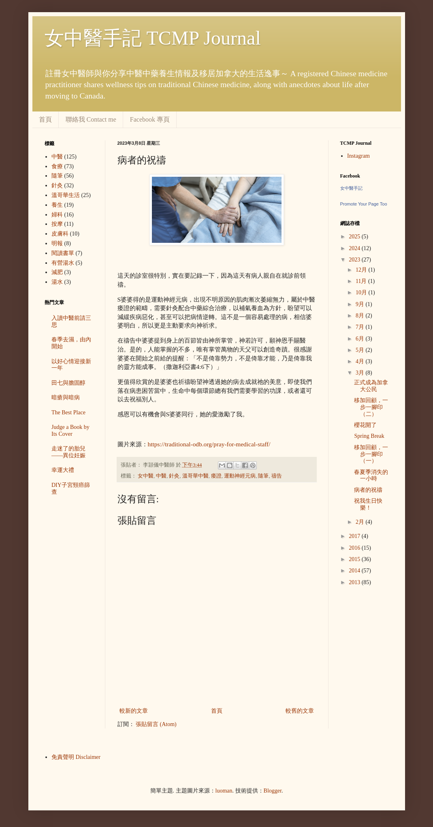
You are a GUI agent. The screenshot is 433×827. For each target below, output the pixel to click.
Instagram (358, 156)
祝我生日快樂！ (368, 504)
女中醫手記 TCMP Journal (153, 38)
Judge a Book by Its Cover (70, 430)
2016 (355, 548)
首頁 (45, 119)
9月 (361, 304)
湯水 (57, 282)
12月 (362, 270)
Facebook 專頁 (150, 119)
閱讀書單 (62, 253)
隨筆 (263, 476)
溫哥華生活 (65, 195)
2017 (355, 536)
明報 (57, 243)
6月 (361, 339)
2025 (355, 237)
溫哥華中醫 (195, 476)
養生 (57, 205)
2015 (355, 559)
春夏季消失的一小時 (371, 475)
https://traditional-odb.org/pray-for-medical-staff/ (209, 444)
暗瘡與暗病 (65, 397)
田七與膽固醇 (68, 383)
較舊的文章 (300, 711)
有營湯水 (62, 263)
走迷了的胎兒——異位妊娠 (68, 452)
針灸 (174, 476)
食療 (57, 166)
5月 (361, 350)
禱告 (276, 476)
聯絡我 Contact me (91, 119)
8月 (361, 316)
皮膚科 (59, 234)
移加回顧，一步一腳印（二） (371, 407)
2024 (355, 248)
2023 (355, 260)
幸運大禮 (62, 470)
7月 (361, 327)
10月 (362, 292)
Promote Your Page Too (363, 203)
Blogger (273, 791)
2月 (361, 522)
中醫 (161, 476)
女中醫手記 (351, 188)
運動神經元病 (240, 476)
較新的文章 (133, 711)
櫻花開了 (365, 425)
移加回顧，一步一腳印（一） (371, 454)
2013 (355, 582)
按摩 (57, 224)
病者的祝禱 (368, 490)
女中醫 (146, 476)
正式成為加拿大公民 (371, 385)
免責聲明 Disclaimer (75, 757)
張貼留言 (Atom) (156, 724)
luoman (223, 791)
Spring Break (369, 436)
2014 (355, 571)
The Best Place (68, 412)
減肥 (57, 272)
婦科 (57, 215)
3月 (361, 373)
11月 (362, 281)
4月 (361, 361)
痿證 (216, 476)
